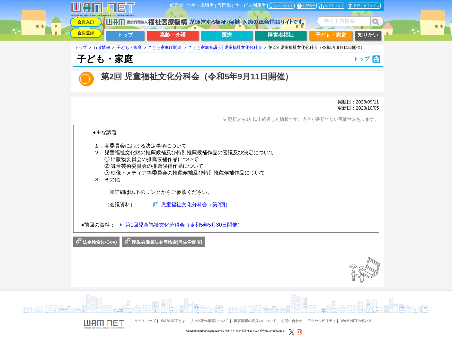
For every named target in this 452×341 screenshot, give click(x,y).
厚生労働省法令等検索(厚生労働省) (163, 242)
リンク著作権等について (209, 321)
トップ (81, 47)
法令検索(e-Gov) (96, 242)
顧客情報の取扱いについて (255, 321)
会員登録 (85, 33)
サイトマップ (145, 321)
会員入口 (85, 22)
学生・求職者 (200, 5)
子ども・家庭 (129, 47)
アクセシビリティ (321, 321)
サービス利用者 (250, 5)
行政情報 (101, 47)
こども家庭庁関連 (165, 47)
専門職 (224, 5)
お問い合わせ (291, 321)
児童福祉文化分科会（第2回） (196, 204)
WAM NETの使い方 (356, 321)
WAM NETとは (173, 321)
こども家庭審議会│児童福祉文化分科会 (225, 47)
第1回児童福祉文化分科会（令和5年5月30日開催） (184, 225)
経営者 (176, 5)
